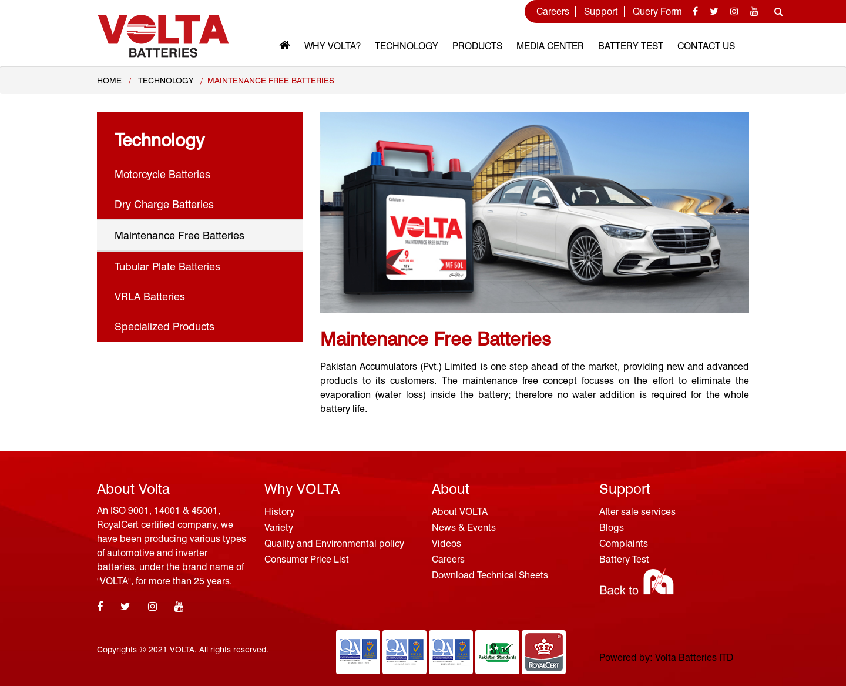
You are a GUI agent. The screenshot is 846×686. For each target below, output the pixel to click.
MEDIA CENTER (550, 46)
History (279, 511)
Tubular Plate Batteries (167, 266)
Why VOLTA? (332, 46)
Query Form (657, 11)
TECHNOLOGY (165, 80)
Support (601, 11)
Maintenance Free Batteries (179, 235)
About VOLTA (460, 511)
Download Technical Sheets (490, 575)
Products (477, 46)
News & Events (464, 527)
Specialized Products (164, 326)
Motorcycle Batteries (162, 174)
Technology (406, 46)
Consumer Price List (306, 559)
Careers (552, 11)
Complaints (623, 543)
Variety (278, 527)
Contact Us (706, 46)
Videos (446, 543)
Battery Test (630, 46)
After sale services (637, 511)
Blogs (611, 527)
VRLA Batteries (150, 296)
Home (109, 80)
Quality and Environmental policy (334, 543)
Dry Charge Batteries (164, 204)
